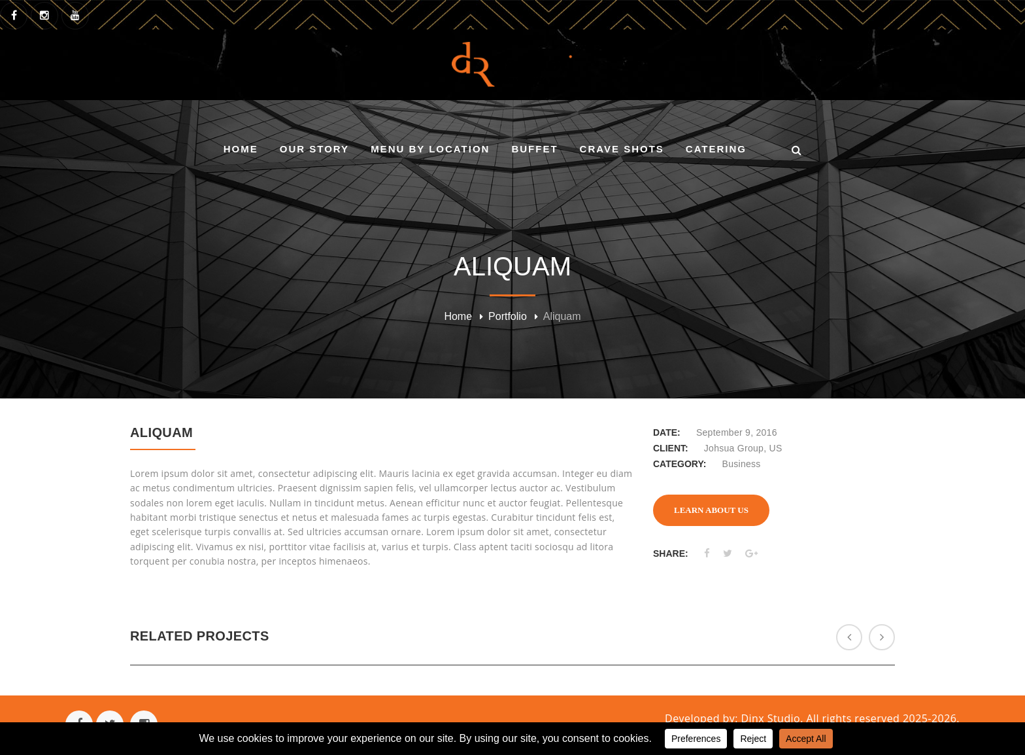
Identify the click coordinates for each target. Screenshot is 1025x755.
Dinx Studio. (774, 718)
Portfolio (507, 316)
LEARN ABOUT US (711, 510)
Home (458, 316)
